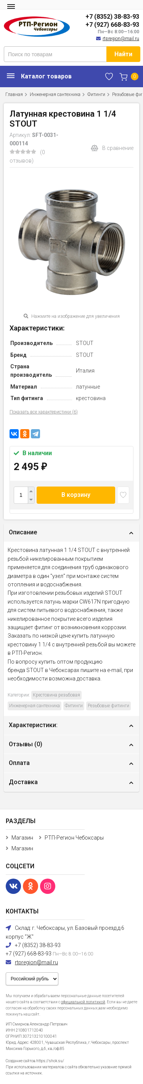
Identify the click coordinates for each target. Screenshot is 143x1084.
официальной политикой (83, 1002)
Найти (123, 54)
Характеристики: (33, 725)
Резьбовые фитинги (108, 705)
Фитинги (96, 94)
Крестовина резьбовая (56, 695)
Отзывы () (25, 744)
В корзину (75, 494)
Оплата (19, 763)
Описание (23, 532)
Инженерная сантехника (55, 94)
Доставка (23, 782)
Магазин (22, 838)
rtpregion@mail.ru (121, 38)
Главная (14, 94)
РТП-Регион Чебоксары (74, 838)
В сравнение (112, 148)
